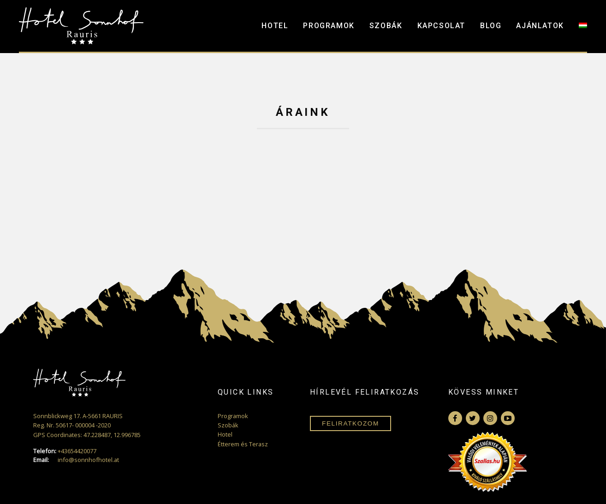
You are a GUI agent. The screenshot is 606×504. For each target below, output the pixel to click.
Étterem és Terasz (243, 444)
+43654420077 (64, 451)
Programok (328, 25)
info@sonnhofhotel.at (76, 460)
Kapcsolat (441, 25)
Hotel (274, 25)
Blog (490, 25)
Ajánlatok (540, 25)
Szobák (386, 25)
